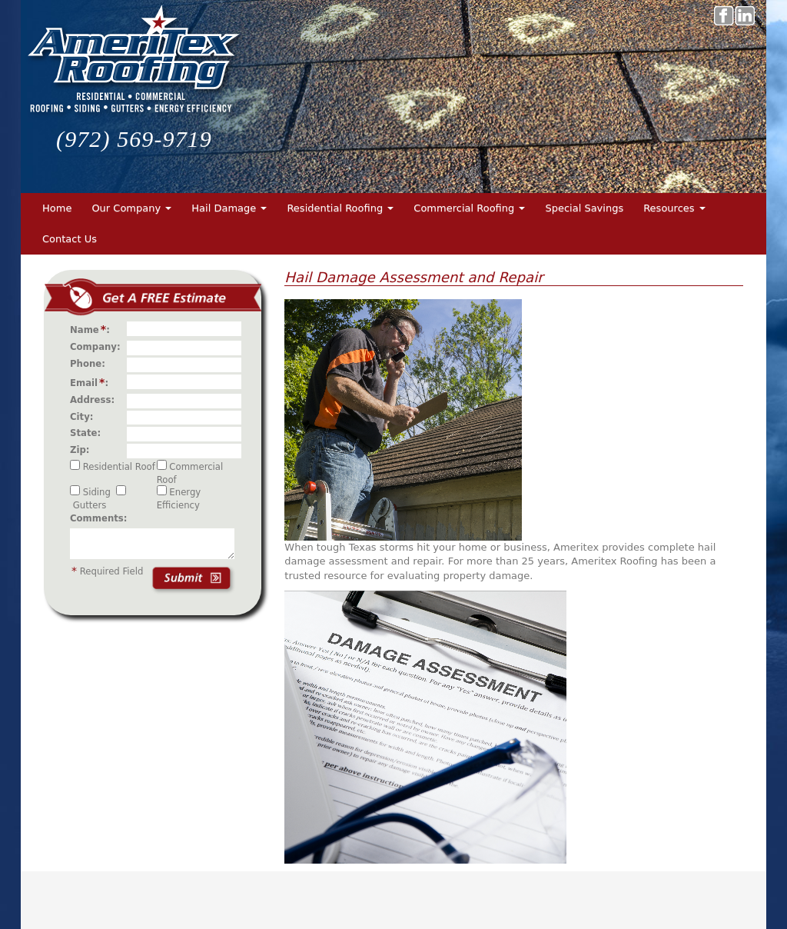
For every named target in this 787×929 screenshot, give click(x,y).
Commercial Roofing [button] (469, 208)
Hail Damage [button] (229, 208)
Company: (98, 346)
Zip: (83, 450)
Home (56, 208)
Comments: (98, 518)
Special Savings (584, 208)
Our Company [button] (131, 208)
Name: (93, 329)
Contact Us (69, 239)
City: (85, 416)
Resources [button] (674, 208)
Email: (92, 382)
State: (88, 433)
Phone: (90, 363)
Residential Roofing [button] (340, 208)
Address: (95, 400)
